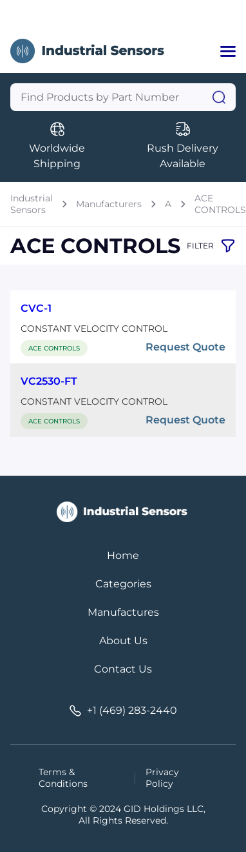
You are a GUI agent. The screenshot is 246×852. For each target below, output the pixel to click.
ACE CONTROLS (220, 204)
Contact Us (123, 669)
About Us (123, 640)
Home (123, 555)
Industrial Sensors (31, 204)
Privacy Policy (162, 777)
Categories (123, 584)
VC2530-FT (49, 381)
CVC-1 (36, 308)
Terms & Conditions (63, 777)
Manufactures (123, 612)
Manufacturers (109, 204)
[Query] (123, 97)
